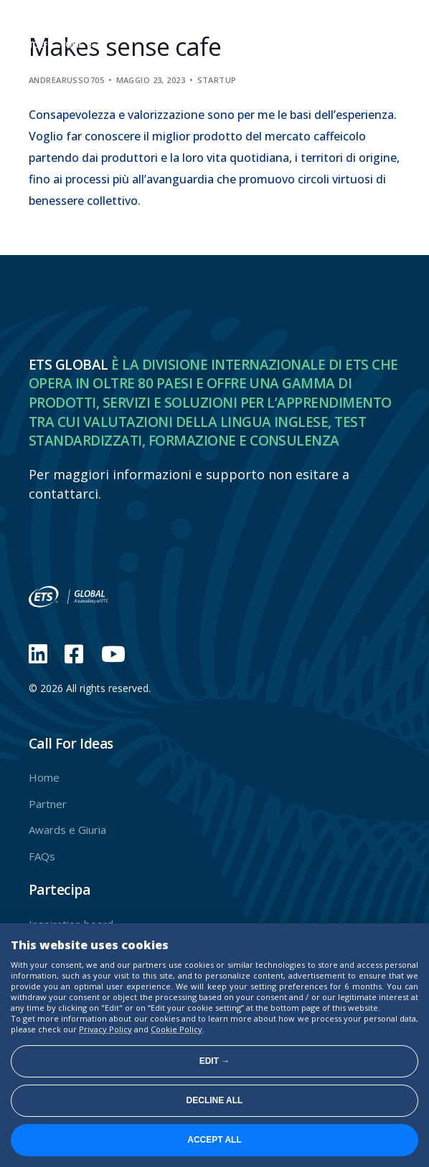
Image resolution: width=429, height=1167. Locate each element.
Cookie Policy (176, 1029)
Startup (217, 80)
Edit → (214, 1061)
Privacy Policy (105, 1029)
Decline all (215, 1100)
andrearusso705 (66, 80)
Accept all (214, 1140)
